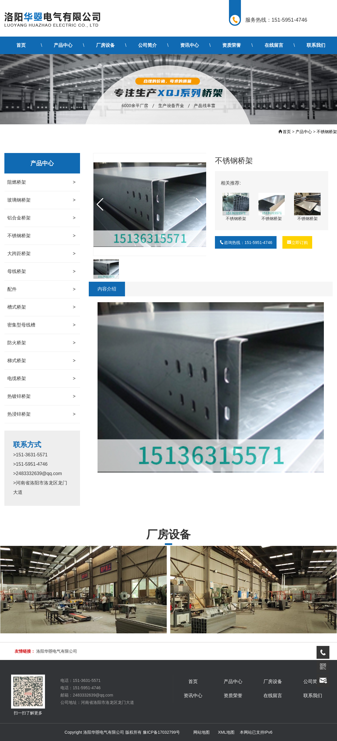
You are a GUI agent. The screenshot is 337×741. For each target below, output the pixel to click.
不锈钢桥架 (327, 131)
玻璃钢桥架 (41, 200)
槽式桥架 (41, 307)
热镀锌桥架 (41, 396)
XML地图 (226, 732)
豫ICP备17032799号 (161, 732)
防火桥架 (41, 343)
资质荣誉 (231, 45)
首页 (21, 45)
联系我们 (316, 45)
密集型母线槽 (41, 325)
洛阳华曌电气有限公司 (56, 651)
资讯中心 (189, 45)
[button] (199, 204)
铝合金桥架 (41, 218)
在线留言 (274, 45)
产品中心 (63, 45)
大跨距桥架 (41, 253)
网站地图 (201, 732)
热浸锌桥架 (41, 414)
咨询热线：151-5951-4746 (245, 242)
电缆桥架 (41, 378)
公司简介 (147, 45)
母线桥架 (41, 271)
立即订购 (297, 242)
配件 (41, 289)
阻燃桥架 (41, 182)
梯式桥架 (41, 360)
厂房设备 (105, 45)
